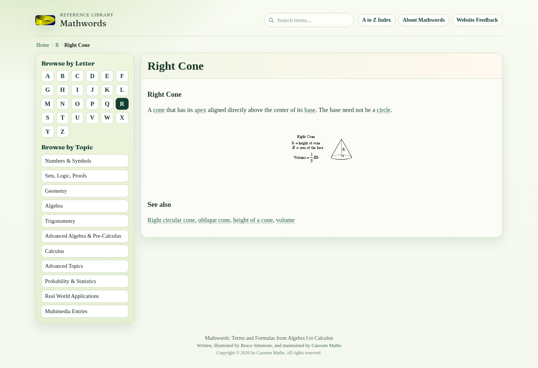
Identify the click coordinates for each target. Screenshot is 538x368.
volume (285, 220)
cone (159, 110)
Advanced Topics (64, 266)
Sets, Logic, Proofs (66, 176)
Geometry (56, 191)
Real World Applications (72, 296)
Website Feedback (477, 20)
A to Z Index (376, 20)
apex (200, 110)
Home (42, 45)
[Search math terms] (309, 20)
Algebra (53, 206)
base (309, 110)
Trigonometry (60, 221)
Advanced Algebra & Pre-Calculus (83, 236)
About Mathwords (424, 20)
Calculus (54, 251)
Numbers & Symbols (68, 161)
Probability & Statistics (70, 281)
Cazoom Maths (326, 345)
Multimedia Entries (66, 311)
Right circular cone (171, 220)
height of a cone (253, 220)
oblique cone (214, 220)
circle (383, 110)
